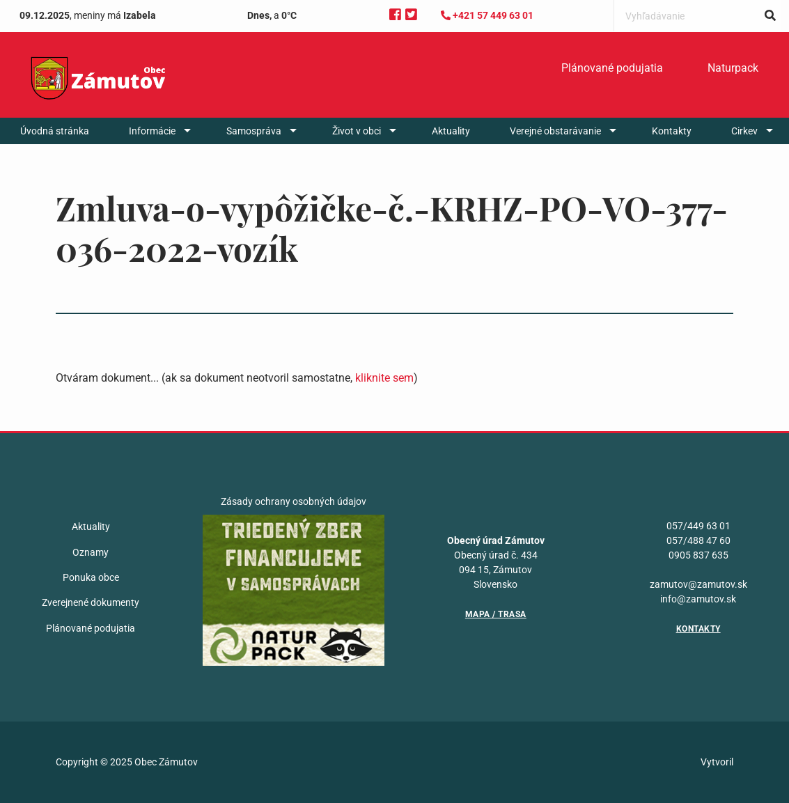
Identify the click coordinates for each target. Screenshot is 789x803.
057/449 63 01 (698, 525)
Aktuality (451, 131)
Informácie (152, 131)
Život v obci (356, 131)
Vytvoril (717, 761)
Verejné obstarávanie (555, 131)
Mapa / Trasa (495, 614)
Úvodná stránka (54, 131)
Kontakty (672, 131)
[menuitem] (612, 68)
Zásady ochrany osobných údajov (293, 501)
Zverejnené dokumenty (90, 602)
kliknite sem (384, 377)
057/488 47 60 (698, 540)
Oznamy (90, 552)
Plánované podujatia (612, 68)
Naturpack (733, 68)
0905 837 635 (698, 555)
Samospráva (253, 131)
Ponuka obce (91, 577)
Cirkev (744, 131)
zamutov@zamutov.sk (698, 584)
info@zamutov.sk (698, 599)
